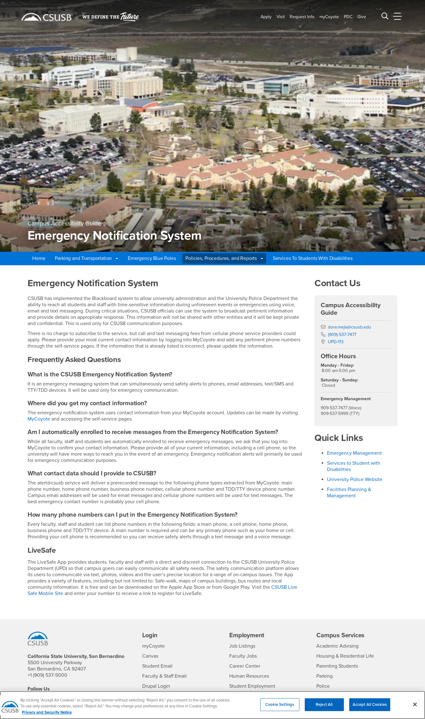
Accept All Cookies (370, 708)
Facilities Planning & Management (349, 492)
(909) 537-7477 (342, 334)
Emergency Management (354, 453)
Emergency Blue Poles (152, 258)
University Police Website (354, 479)
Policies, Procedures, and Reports (224, 258)
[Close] (415, 708)
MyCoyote (39, 419)
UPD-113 (336, 341)
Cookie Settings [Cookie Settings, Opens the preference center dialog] (279, 708)
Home (38, 258)
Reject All (324, 708)
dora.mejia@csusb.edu (349, 327)
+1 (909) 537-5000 (47, 675)
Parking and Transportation (86, 258)
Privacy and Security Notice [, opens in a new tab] (47, 716)
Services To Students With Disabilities (313, 258)
